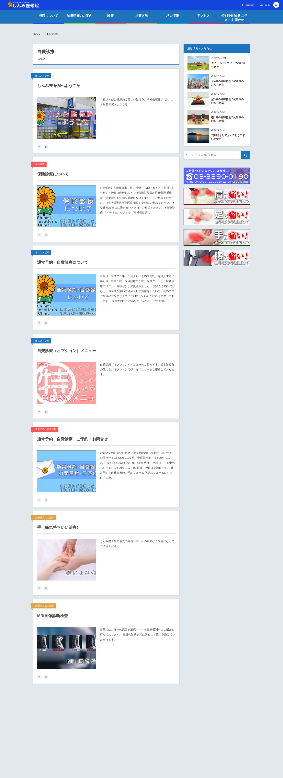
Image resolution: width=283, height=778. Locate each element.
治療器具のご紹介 (44, 519)
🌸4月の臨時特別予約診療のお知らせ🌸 (227, 83)
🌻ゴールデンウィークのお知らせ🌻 (228, 65)
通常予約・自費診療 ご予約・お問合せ (72, 441)
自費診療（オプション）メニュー (66, 353)
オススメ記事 (42, 75)
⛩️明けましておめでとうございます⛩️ (228, 137)
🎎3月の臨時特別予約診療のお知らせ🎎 (227, 101)
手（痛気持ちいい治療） (58, 529)
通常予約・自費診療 (45, 431)
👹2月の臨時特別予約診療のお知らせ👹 (227, 119)
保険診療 (40, 166)
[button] (276, 5)
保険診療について (53, 176)
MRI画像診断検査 (52, 618)
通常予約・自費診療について (62, 264)
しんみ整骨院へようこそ (58, 85)
